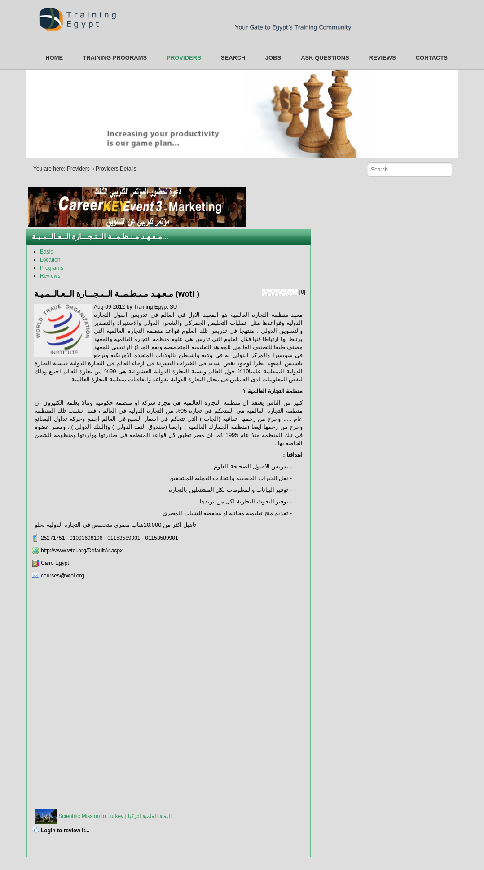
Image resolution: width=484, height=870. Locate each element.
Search (442, 169)
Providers (78, 169)
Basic (46, 252)
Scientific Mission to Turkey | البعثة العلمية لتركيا (114, 816)
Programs (51, 268)
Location (50, 260)
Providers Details (116, 169)
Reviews (50, 276)
